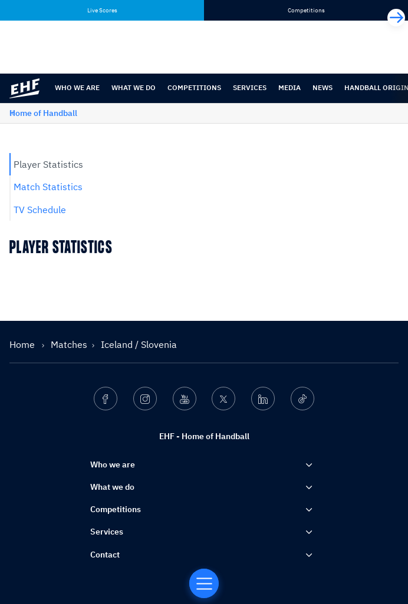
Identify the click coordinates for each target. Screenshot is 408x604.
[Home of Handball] (204, 583)
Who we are (77, 87)
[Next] (396, 17)
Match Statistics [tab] (48, 187)
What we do (133, 87)
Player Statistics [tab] (48, 164)
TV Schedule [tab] (40, 209)
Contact (105, 554)
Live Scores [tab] (102, 10)
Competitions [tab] (306, 10)
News (322, 87)
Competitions (194, 87)
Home (23, 344)
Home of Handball (43, 113)
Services (249, 87)
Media (289, 87)
